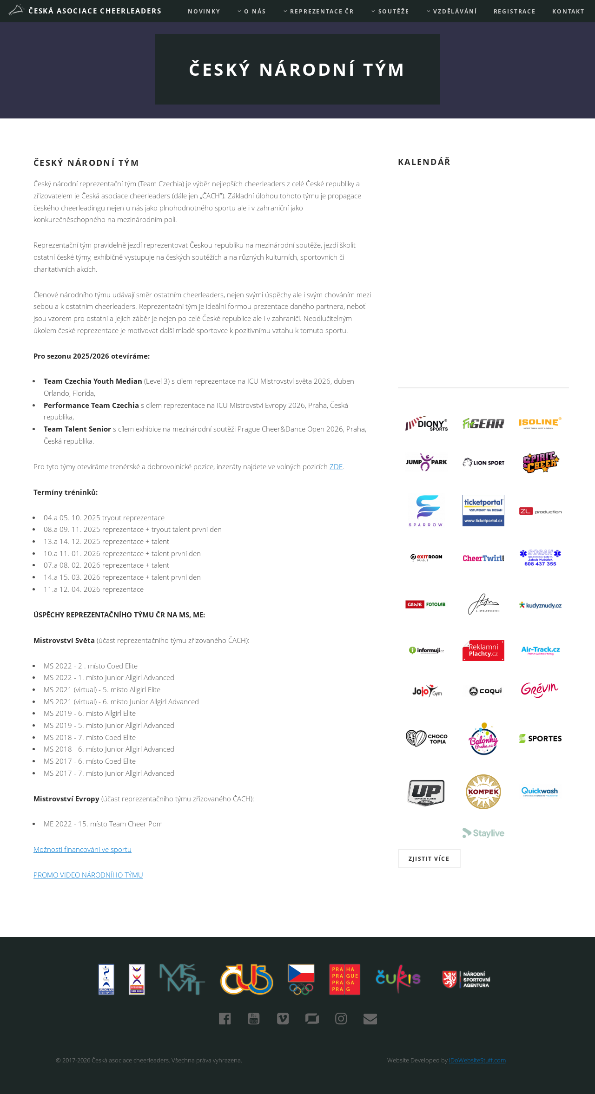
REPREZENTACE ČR (318, 11)
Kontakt (568, 11)
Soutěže (389, 11)
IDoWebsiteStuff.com (477, 1060)
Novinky (204, 11)
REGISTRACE (515, 11)
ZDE (336, 466)
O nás (251, 11)
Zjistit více (429, 859)
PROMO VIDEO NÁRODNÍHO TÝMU (88, 875)
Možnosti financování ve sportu (82, 849)
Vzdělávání (451, 11)
